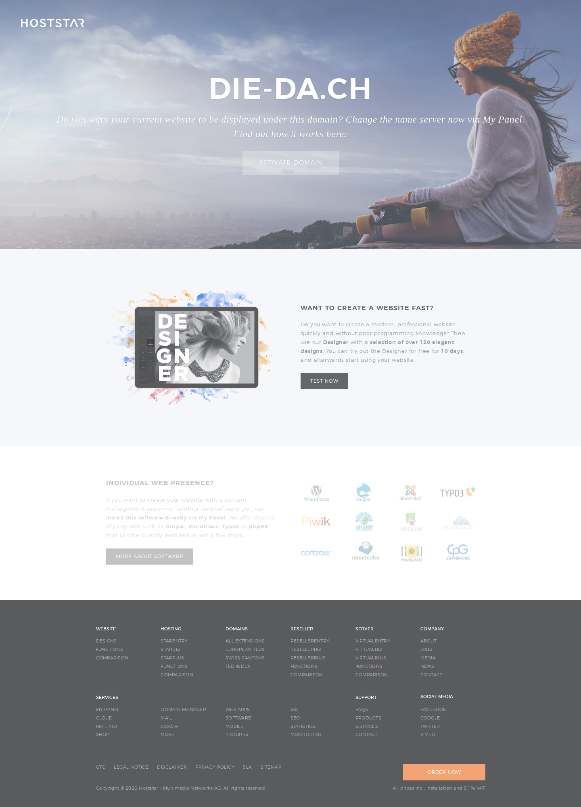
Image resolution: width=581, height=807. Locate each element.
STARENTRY (174, 641)
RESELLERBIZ (306, 649)
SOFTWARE (238, 718)
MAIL (166, 718)
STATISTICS (303, 726)
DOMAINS (237, 629)
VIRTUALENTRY (372, 641)
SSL (294, 709)
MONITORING (306, 734)
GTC (101, 767)
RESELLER (301, 629)
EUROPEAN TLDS (245, 649)
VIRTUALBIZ (368, 649)
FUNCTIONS (109, 649)
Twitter (430, 726)
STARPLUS (172, 658)
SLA (247, 767)
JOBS (426, 649)
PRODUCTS (368, 718)
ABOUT (428, 641)
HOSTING (171, 629)
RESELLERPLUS (308, 658)
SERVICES (107, 697)
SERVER (364, 629)
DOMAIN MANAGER (183, 709)
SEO (295, 718)
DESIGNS (106, 641)
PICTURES (237, 734)
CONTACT (431, 675)
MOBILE (235, 726)
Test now (324, 381)
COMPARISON (112, 658)
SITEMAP (271, 767)
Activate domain (291, 163)
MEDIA (428, 658)
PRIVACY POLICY (214, 767)
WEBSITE (106, 629)
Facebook (433, 709)
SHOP (102, 734)
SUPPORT (365, 697)
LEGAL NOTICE (131, 767)
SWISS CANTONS (245, 658)
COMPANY (432, 629)
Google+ (431, 718)
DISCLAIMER (172, 767)
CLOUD (104, 718)
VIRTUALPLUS (371, 658)
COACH (169, 726)
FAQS (361, 709)
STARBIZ (170, 649)
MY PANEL (108, 709)
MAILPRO (106, 726)
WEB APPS (238, 709)
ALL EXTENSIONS (245, 641)
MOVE (167, 734)
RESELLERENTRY (309, 641)
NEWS (427, 666)
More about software (150, 556)
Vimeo (427, 734)
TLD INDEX (238, 666)
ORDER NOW (444, 772)
